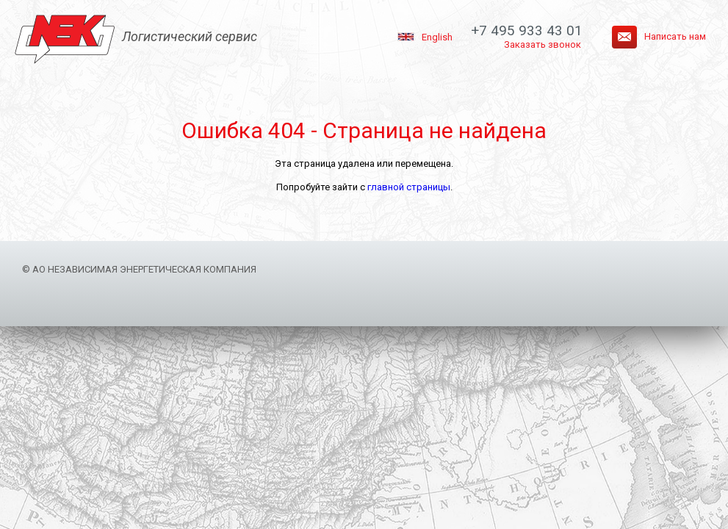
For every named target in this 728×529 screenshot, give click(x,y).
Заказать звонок (542, 44)
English (437, 37)
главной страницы (408, 186)
